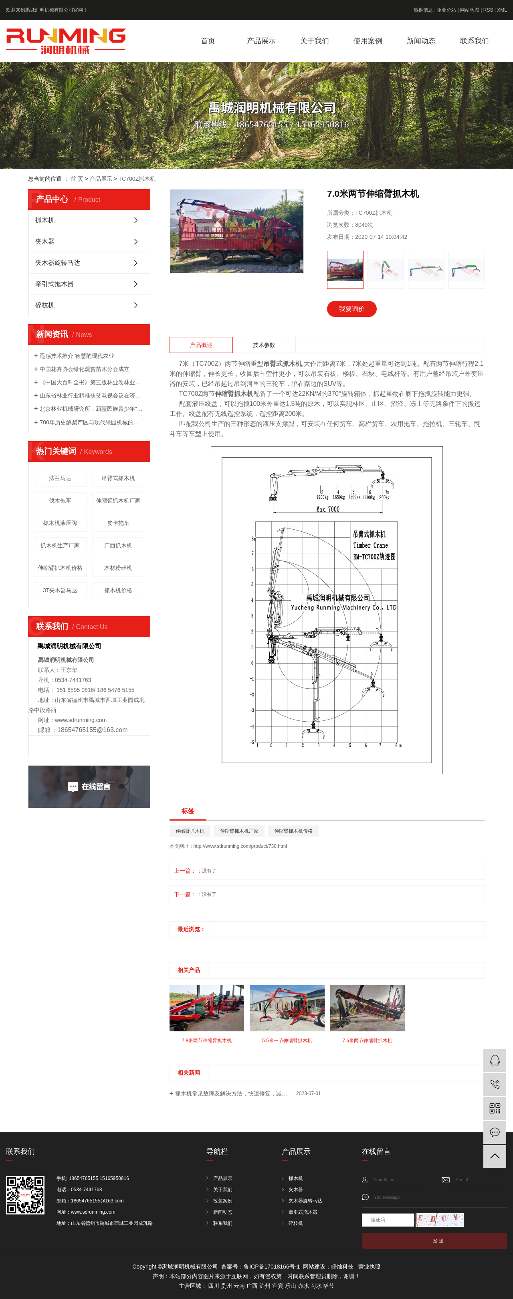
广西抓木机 (118, 545)
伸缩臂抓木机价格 (60, 568)
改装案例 (222, 1201)
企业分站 (446, 10)
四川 (213, 1286)
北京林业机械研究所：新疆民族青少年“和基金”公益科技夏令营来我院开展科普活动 (92, 408)
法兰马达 (60, 478)
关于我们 (314, 41)
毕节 (328, 1286)
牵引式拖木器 (54, 283)
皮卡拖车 (118, 523)
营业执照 (369, 1266)
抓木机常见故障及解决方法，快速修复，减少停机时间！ (245, 1093)
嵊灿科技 (342, 1266)
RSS (488, 10)
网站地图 (469, 10)
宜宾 (277, 1286)
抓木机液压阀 (60, 523)
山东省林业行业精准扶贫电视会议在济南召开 (92, 395)
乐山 (290, 1286)
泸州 (265, 1286)
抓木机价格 (118, 590)
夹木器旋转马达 (57, 262)
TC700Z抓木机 (137, 178)
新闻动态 (421, 41)
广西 (252, 1286)
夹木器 (45, 241)
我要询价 (352, 308)
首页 (208, 41)
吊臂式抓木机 (118, 478)
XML (502, 10)
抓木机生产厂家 (60, 545)
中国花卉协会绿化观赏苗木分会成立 (84, 369)
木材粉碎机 (118, 568)
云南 (239, 1286)
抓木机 (45, 220)
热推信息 (423, 10)
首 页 (77, 178)
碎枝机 (45, 305)
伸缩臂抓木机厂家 (118, 500)
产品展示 (261, 41)
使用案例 (367, 41)
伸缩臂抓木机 (190, 831)
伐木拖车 (60, 500)
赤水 (303, 1286)
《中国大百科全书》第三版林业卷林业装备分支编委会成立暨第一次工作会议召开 (92, 382)
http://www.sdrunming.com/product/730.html (240, 846)
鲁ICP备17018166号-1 (272, 1266)
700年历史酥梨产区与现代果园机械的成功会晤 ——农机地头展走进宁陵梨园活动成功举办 (92, 422)
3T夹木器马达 (60, 590)
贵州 (226, 1286)
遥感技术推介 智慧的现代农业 (77, 356)
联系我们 (474, 41)
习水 (316, 1286)
